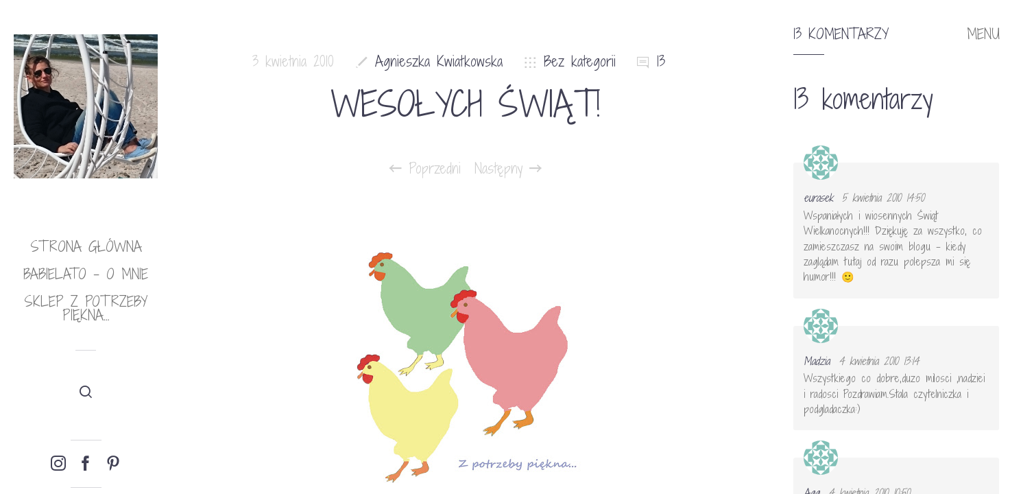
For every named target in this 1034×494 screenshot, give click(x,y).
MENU (983, 34)
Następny (508, 169)
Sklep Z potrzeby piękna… (85, 308)
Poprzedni (425, 169)
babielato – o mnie (85, 274)
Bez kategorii (580, 61)
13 (661, 61)
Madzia (817, 360)
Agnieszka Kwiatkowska (439, 61)
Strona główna (86, 247)
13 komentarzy (841, 34)
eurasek (818, 197)
